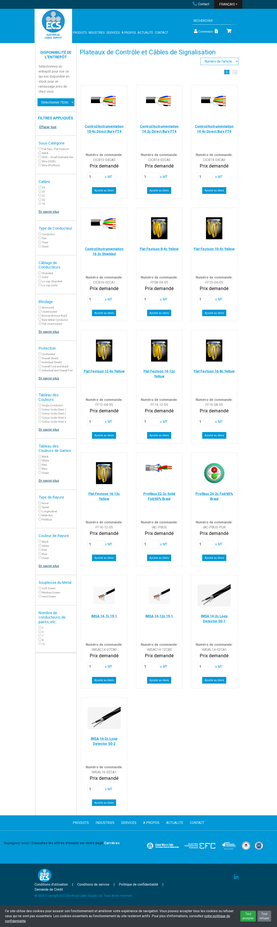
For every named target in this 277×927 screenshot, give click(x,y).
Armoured (48, 307)
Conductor (48, 234)
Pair (44, 238)
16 (43, 203)
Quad (45, 246)
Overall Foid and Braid (55, 366)
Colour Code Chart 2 (54, 413)
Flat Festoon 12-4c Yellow (104, 371)
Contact (201, 4)
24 (43, 187)
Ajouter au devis (104, 190)
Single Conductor (52, 405)
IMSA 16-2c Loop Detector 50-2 (104, 741)
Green (45, 472)
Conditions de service (93, 884)
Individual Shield (52, 362)
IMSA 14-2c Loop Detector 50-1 (214, 618)
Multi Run (47, 515)
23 (43, 191)
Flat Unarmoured (52, 323)
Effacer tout (47, 127)
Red (44, 464)
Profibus (47, 519)
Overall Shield (50, 358)
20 (43, 199)
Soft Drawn (49, 588)
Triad (45, 242)
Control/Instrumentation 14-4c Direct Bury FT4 (214, 128)
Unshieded (48, 354)
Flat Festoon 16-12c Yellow (104, 496)
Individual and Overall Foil (57, 370)
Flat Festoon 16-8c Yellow (214, 371)
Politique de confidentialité (138, 884)
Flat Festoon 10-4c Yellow (214, 249)
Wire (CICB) (49, 161)
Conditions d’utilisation (51, 884)
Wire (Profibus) (51, 165)
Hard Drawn (49, 596)
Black (45, 456)
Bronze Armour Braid (54, 315)
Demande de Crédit (49, 889)
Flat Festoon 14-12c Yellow (159, 373)
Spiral (45, 507)
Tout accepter (248, 916)
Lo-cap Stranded (52, 281)
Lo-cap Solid (49, 285)
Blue (44, 468)
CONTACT (161, 32)
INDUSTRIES (97, 32)
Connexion (203, 31)
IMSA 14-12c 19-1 (159, 616)
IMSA (45, 153)
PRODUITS (80, 32)
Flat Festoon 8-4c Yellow (159, 249)
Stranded (47, 273)
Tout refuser (264, 916)
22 (43, 195)
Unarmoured (49, 311)
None (45, 503)
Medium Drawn (51, 592)
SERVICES (113, 32)
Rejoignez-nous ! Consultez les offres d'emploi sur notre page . (62, 843)
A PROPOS (129, 32)
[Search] (212, 21)
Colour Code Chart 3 (54, 417)
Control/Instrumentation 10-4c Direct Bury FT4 (104, 128)
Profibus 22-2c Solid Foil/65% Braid (159, 496)
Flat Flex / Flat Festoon (55, 149)
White (45, 460)
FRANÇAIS (227, 4)
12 (43, 644)
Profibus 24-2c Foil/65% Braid (214, 496)
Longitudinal (49, 511)
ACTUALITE (145, 32)
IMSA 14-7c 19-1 (104, 616)
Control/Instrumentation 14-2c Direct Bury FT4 (159, 128)
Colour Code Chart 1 (54, 409)
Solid (45, 277)
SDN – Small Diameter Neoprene (61, 157)
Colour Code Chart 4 (54, 421)
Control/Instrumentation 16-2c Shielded (104, 251)
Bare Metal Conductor (55, 319)
